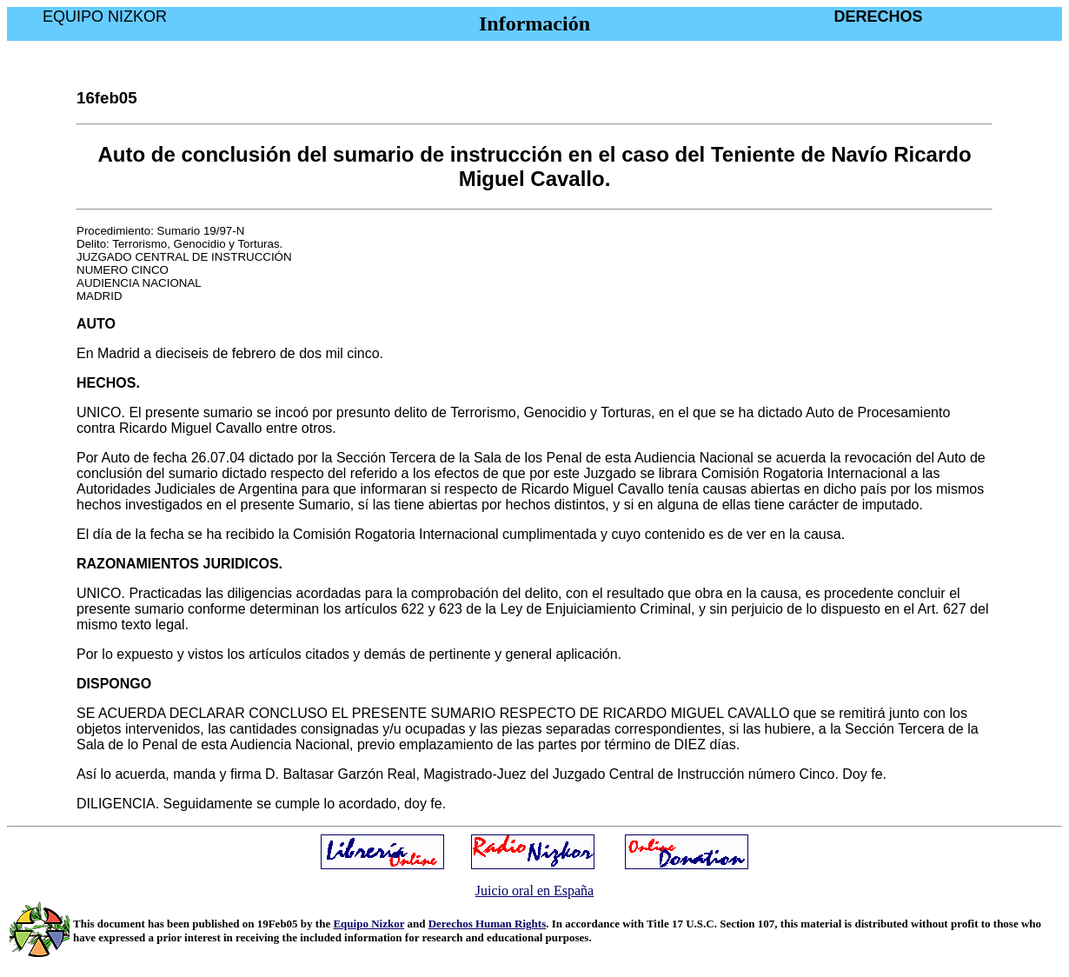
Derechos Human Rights (487, 923)
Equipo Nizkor (368, 923)
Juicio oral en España (534, 890)
